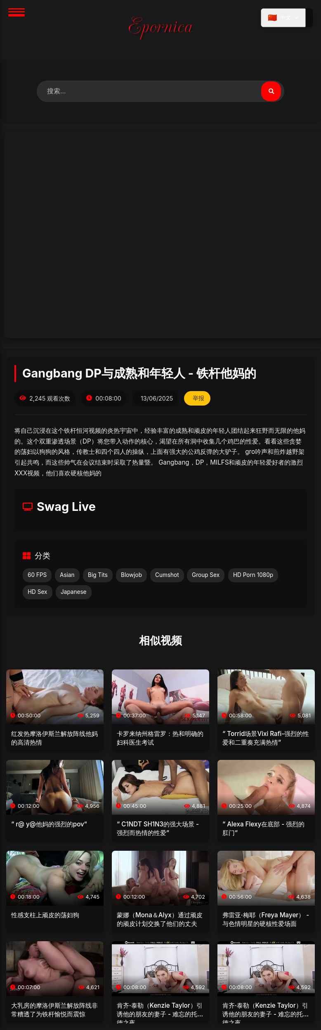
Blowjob (131, 575)
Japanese (74, 592)
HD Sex (37, 592)
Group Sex (206, 575)
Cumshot (167, 575)
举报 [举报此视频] (198, 398)
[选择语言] (283, 17)
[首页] (160, 29)
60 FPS (37, 575)
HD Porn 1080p (253, 575)
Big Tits (98, 575)
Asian (67, 575)
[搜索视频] (271, 91)
